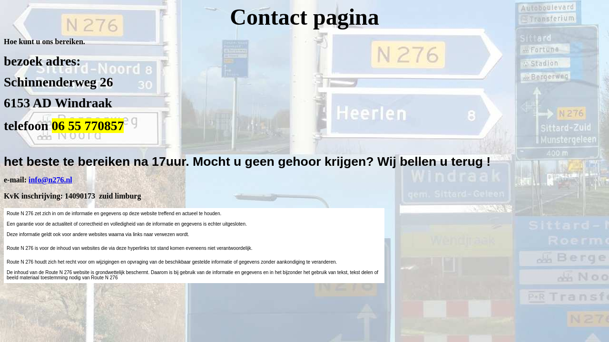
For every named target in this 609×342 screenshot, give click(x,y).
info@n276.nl (50, 180)
